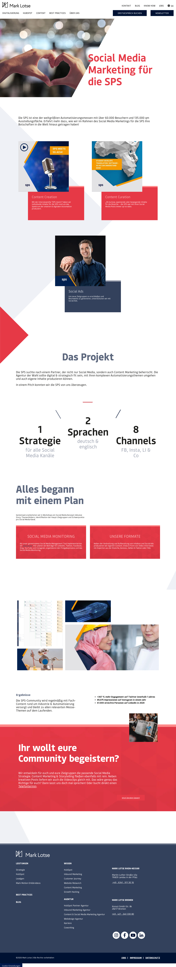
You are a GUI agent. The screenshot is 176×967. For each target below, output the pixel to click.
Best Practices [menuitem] (24, 894)
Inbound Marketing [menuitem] (73, 874)
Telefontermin (27, 786)
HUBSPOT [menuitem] (27, 13)
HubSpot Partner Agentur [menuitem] (76, 905)
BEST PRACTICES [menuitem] (57, 13)
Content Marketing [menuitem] (73, 887)
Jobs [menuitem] (161, 5)
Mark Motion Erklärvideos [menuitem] (28, 883)
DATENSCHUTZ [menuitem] (153, 957)
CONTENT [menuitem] (41, 13)
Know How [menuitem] (149, 5)
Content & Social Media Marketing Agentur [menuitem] (84, 914)
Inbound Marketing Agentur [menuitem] (77, 909)
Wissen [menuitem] (68, 863)
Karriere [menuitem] (68, 923)
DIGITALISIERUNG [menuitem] (10, 13)
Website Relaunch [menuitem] (72, 883)
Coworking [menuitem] (69, 927)
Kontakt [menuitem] (126, 5)
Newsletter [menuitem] (162, 13)
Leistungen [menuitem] (22, 863)
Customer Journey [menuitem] (72, 878)
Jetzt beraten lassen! (131, 797)
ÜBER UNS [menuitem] (74, 13)
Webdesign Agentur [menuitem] (73, 918)
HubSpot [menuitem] (20, 874)
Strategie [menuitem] (20, 869)
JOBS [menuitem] (123, 957)
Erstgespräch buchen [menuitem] (130, 13)
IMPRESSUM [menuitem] (136, 957)
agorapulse (27, 545)
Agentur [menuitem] (68, 899)
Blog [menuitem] (137, 5)
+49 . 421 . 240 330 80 (123, 913)
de (171, 5)
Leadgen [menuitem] (20, 878)
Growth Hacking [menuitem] (71, 891)
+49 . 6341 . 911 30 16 (123, 882)
